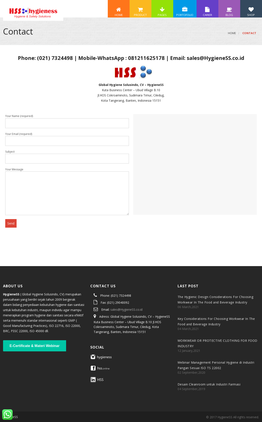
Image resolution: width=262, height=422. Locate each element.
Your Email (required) (67, 139)
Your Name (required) (67, 121)
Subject (67, 157)
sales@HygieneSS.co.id (126, 309)
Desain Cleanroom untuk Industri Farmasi (209, 384)
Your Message (67, 191)
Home (232, 33)
